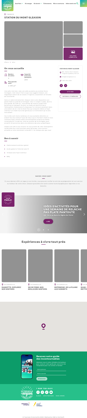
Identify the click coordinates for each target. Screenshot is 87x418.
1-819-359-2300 (67, 80)
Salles (13, 62)
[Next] (84, 214)
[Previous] (2, 214)
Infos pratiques (48, 395)
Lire (48, 221)
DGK (54, 417)
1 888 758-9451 (44, 388)
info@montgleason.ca (69, 76)
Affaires (6, 62)
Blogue (38, 395)
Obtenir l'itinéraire (70, 96)
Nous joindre (60, 395)
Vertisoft (61, 417)
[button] (43, 326)
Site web (70, 91)
